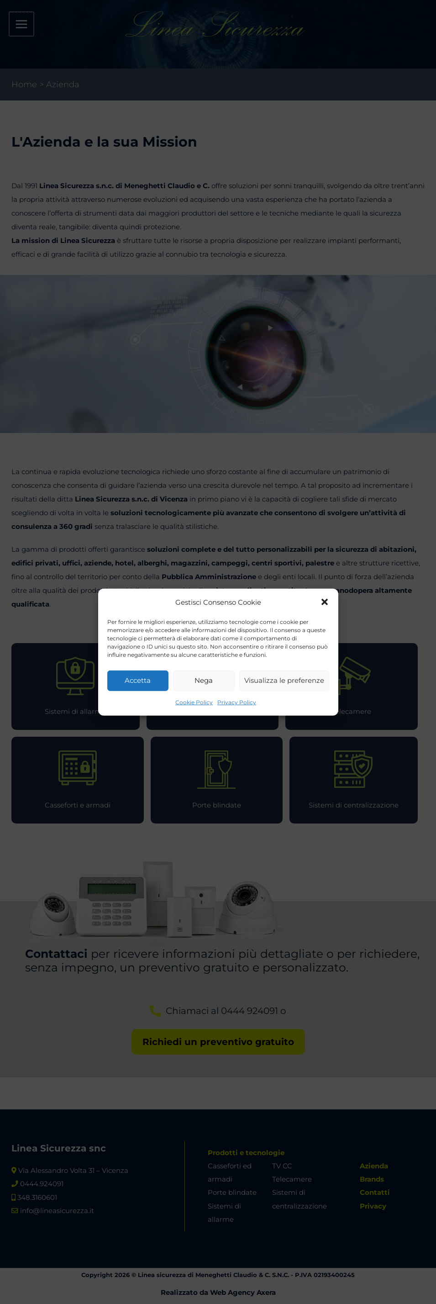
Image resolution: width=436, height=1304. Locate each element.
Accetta (138, 680)
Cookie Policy (194, 702)
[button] (324, 602)
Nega (203, 680)
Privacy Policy (236, 702)
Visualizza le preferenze (284, 680)
